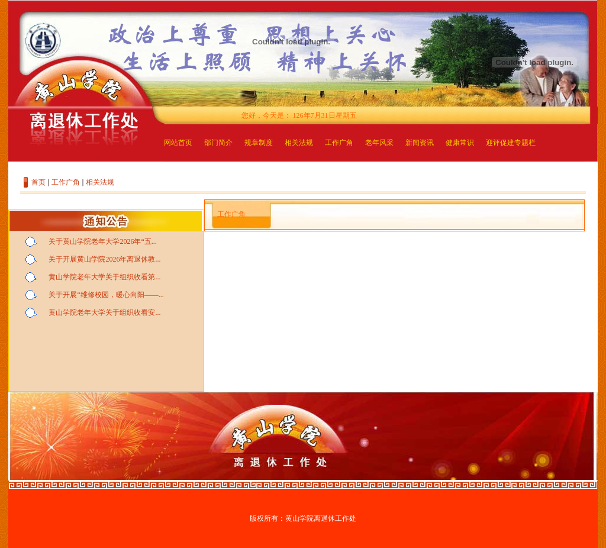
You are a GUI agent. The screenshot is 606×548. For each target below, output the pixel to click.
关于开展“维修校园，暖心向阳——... (106, 295)
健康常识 (460, 142)
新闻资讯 (419, 142)
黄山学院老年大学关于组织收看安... (104, 312)
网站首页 (178, 142)
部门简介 (218, 142)
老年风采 (379, 142)
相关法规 (299, 142)
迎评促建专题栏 (511, 142)
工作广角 (339, 142)
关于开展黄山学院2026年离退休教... (104, 259)
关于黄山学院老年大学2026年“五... (102, 241)
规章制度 (258, 142)
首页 (38, 182)
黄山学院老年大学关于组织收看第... (104, 277)
